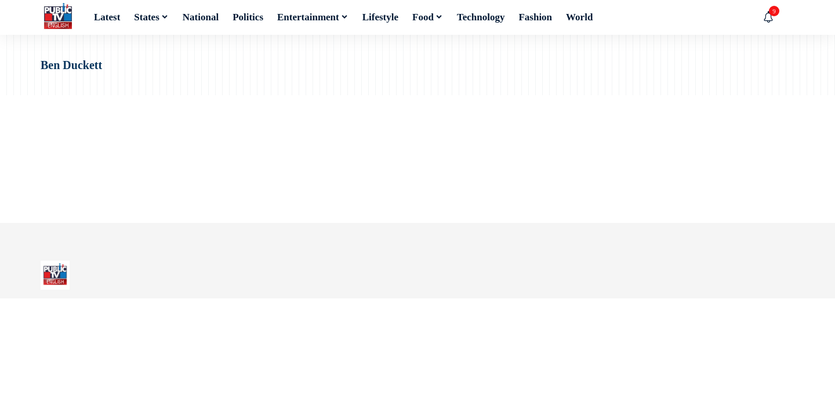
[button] (786, 17)
